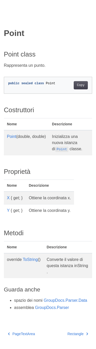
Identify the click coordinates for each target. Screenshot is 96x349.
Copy (80, 85)
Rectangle (77, 334)
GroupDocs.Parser (52, 307)
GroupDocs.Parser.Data (65, 300)
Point (11, 136)
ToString (30, 259)
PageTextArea (21, 334)
